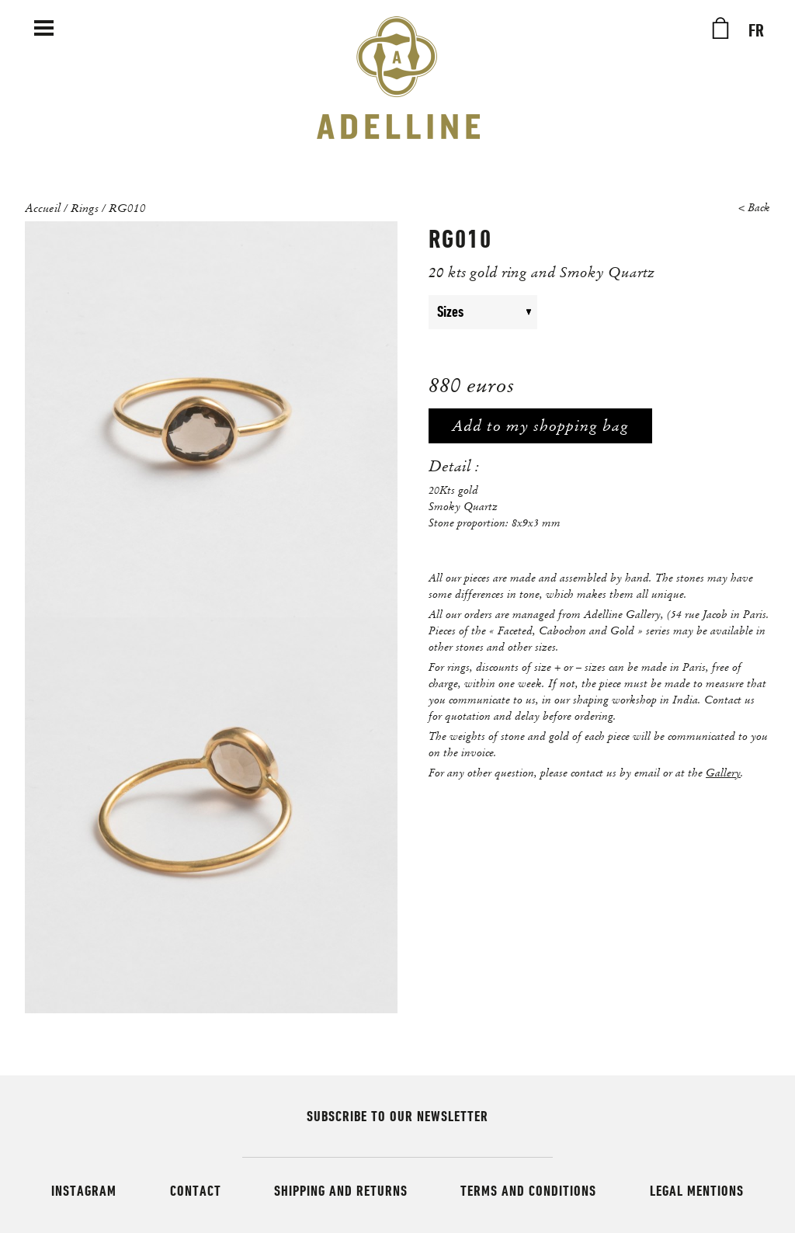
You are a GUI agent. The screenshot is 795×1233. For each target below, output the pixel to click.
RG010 (127, 207)
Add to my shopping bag (540, 426)
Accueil (43, 207)
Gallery (723, 773)
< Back (754, 208)
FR (756, 31)
